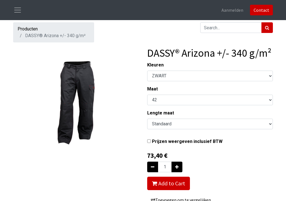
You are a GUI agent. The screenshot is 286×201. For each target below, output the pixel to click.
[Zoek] (267, 27)
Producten (28, 29)
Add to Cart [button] (168, 183)
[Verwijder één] (152, 167)
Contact (261, 10)
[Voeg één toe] (176, 167)
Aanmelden (232, 10)
